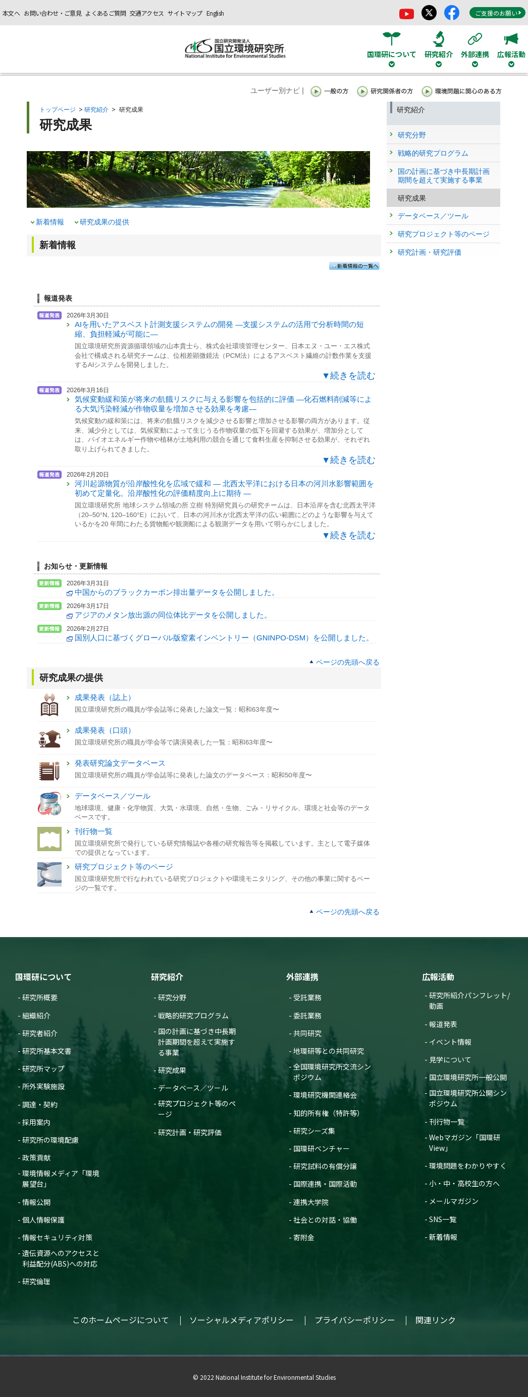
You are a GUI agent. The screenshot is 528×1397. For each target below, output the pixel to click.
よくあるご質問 (105, 13)
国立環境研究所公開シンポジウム (468, 1098)
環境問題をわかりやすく (468, 1165)
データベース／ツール (193, 1088)
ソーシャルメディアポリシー (241, 1320)
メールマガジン (454, 1201)
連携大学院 (311, 1202)
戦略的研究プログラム (193, 1015)
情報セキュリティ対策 (57, 1237)
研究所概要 (40, 997)
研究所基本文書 (47, 1051)
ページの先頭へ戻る (348, 662)
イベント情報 (450, 1042)
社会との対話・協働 (325, 1220)
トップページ (57, 109)
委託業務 (307, 1015)
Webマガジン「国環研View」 (464, 1142)
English (215, 13)
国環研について (43, 976)
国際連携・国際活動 (325, 1184)
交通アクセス (147, 13)
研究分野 (172, 997)
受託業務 (307, 997)
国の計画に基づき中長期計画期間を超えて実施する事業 (197, 1041)
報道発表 (443, 1024)
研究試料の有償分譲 (325, 1166)
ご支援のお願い (498, 13)
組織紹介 (36, 1015)
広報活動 (438, 976)
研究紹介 (96, 109)
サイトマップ (185, 13)
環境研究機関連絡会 (325, 1095)
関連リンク (435, 1320)
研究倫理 (36, 1281)
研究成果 (172, 1070)
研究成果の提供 (104, 222)
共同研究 (307, 1033)
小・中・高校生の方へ (464, 1183)
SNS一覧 (442, 1219)
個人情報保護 (43, 1220)
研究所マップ (43, 1068)
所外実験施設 (43, 1086)
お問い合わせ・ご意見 (52, 13)
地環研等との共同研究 (328, 1051)
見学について (450, 1059)
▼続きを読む (349, 375)
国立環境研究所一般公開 (468, 1077)
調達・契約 (40, 1104)
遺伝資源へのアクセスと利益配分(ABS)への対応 (60, 1258)
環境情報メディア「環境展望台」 (60, 1178)
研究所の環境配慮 (50, 1140)
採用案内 (36, 1122)
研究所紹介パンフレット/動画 (469, 1000)
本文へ (11, 13)
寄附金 (303, 1237)
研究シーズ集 (314, 1131)
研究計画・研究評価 (190, 1132)
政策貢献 (36, 1157)
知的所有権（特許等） (328, 1113)
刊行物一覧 (446, 1121)
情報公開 (36, 1202)
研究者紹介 (40, 1033)
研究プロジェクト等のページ (197, 1108)
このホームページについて (120, 1320)
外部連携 (302, 976)
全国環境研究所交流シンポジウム (332, 1071)
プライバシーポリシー (354, 1320)
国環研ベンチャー (321, 1148)
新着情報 (50, 222)
